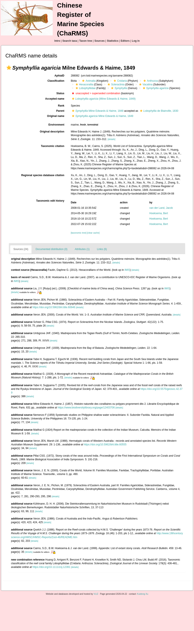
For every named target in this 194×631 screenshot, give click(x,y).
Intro (57, 40)
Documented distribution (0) (51, 249)
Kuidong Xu (142, 594)
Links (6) (102, 249)
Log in (136, 40)
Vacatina (145, 84)
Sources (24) (20, 249)
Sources (99, 40)
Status (60, 93)
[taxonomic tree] (78, 233)
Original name (55, 116)
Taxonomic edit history (50, 200)
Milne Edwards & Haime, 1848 (97, 110)
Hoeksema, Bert (158, 213)
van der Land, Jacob (161, 207)
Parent (60, 110)
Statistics (112, 40)
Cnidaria (120, 80)
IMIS (127, 269)
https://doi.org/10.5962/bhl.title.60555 (105, 444)
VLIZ (96, 594)
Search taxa (69, 40)
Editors (125, 40)
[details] (111, 139)
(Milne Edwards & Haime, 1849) (103, 98)
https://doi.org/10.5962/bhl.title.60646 (53, 307)
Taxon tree (85, 40)
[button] (8, 67)
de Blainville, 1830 (158, 110)
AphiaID (59, 75)
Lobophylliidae (85, 88)
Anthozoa (150, 80)
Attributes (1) (82, 249)
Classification (56, 80)
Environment (56, 124)
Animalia (88, 80)
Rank (61, 105)
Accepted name (54, 98)
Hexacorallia (84, 84)
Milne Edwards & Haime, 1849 (102, 116)
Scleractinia (115, 84)
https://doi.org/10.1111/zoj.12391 (51, 567)
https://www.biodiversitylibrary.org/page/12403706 (86, 407)
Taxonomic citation (52, 146)
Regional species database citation (42, 175)
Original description (52, 131)
